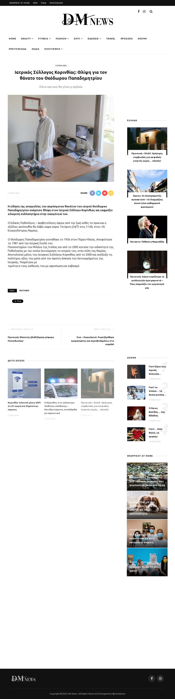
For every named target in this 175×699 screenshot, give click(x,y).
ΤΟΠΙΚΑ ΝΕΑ (60, 66)
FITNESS (43, 38)
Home (12, 38)
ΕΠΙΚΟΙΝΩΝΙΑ (56, 3)
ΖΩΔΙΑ (35, 49)
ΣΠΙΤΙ (77, 38)
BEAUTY (26, 38)
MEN (35, 3)
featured (24, 290)
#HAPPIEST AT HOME (19, 3)
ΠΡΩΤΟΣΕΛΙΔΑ (17, 49)
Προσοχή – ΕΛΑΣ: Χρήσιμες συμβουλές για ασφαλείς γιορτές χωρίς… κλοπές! (96, 406)
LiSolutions (119, 693)
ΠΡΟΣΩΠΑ (127, 38)
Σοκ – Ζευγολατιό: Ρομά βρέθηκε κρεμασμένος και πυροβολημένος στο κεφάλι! (92, 341)
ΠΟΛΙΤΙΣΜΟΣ (52, 49)
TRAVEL (110, 38)
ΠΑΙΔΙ (43, 3)
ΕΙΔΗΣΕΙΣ (93, 38)
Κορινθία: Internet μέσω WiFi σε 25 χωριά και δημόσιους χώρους (24, 406)
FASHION (61, 38)
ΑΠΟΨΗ (142, 38)
